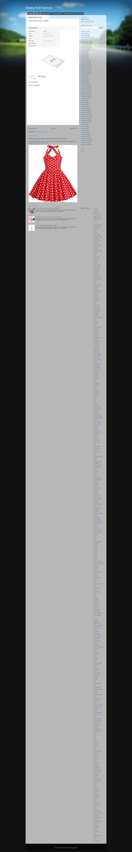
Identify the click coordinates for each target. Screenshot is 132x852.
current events (97, 359)
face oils (96, 428)
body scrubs (97, 279)
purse (95, 667)
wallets (95, 819)
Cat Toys (96, 301)
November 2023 (85, 92)
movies (95, 589)
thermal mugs (97, 781)
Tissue (95, 787)
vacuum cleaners (98, 813)
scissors (96, 692)
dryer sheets (97, 391)
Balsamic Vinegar (98, 236)
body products (97, 277)
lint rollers (96, 549)
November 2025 (85, 43)
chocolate (96, 313)
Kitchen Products (98, 529)
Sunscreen (96, 765)
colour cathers (97, 327)
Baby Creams (97, 224)
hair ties (96, 491)
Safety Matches (97, 683)
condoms (96, 333)
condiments (96, 331)
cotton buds (97, 349)
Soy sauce (96, 743)
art (94, 222)
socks (95, 737)
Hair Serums (97, 489)
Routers (96, 679)
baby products (97, 226)
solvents (96, 741)
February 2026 (85, 37)
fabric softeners (97, 422)
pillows (95, 651)
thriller (95, 783)
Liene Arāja (86, 19)
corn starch (96, 345)
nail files (96, 598)
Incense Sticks (97, 517)
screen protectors (98, 694)
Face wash (96, 434)
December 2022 (85, 114)
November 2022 (85, 116)
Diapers (96, 379)
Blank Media (97, 259)
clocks (95, 319)
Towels (95, 799)
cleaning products (98, 317)
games (95, 459)
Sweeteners (97, 769)
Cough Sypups (97, 353)
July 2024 (83, 76)
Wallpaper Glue (97, 821)
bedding (96, 252)
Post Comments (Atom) (41, 131)
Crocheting (96, 357)
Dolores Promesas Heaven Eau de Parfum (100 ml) (48, 217)
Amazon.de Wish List (70, 13)
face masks (96, 426)
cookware (96, 343)
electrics (96, 404)
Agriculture (96, 212)
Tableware (96, 775)
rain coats (96, 669)
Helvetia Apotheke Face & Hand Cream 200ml (47, 208)
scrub (95, 696)
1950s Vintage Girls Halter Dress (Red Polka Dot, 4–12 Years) (48, 138)
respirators (96, 677)
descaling (96, 375)
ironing (95, 525)
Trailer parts (97, 805)
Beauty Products (98, 250)
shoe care (96, 714)
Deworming (96, 377)
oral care (96, 619)
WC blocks (96, 827)
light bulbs (96, 543)
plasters (96, 657)
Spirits (95, 749)
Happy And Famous (39, 8)
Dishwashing (97, 383)
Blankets (96, 261)
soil (94, 739)
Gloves (45, 31)
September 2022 (85, 120)
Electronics (96, 406)
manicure (96, 565)
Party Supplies (97, 641)
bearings (96, 249)
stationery (96, 755)
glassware (96, 471)
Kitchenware (97, 533)
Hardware (96, 502)
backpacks (96, 228)
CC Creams (97, 305)
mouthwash (96, 587)
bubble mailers (97, 285)
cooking (96, 339)
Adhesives (96, 210)
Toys (95, 801)
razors (95, 671)
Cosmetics (96, 347)
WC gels (96, 829)
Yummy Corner (46, 13)
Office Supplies (97, 615)
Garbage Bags (97, 461)
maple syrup (97, 567)
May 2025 (83, 56)
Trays (95, 807)
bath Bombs (97, 238)
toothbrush (96, 793)
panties (95, 629)
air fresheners (97, 214)
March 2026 (84, 35)
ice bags (96, 515)
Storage (96, 759)
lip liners (96, 553)
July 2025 (83, 51)
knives (95, 537)
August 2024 (84, 74)
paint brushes (97, 627)
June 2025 (83, 54)
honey (95, 506)
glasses (95, 469)
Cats (95, 303)
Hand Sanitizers (98, 498)
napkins (96, 607)
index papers (97, 519)
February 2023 (85, 110)
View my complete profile (87, 21)
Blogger (75, 847)
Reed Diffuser (97, 673)
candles (96, 293)
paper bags (96, 633)
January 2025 (84, 64)
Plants (95, 655)
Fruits (95, 454)
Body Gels (96, 269)
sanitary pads (97, 687)
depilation (96, 373)
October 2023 (84, 94)
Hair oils (96, 485)
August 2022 (84, 122)
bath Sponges (97, 244)
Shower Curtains (98, 720)
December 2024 (85, 66)
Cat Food (96, 295)
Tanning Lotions (98, 779)
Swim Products (97, 771)
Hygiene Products (98, 513)
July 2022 (83, 124)
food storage (97, 446)
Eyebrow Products (98, 416)
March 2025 (84, 60)
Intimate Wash (97, 523)
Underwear (96, 809)
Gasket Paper (97, 465)
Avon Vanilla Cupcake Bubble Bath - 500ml (46, 225)
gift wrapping (97, 467)
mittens (95, 579)
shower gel (96, 722)
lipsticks (96, 557)
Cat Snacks (96, 299)
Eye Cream (96, 410)
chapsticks (96, 307)
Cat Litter (96, 297)
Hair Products (97, 487)
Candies (96, 289)
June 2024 (83, 78)
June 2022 (83, 126)
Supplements (97, 767)
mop (95, 586)
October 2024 (84, 70)
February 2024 (85, 86)
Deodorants (97, 371)
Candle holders (97, 291)
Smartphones (97, 729)
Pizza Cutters (97, 653)
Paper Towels (97, 635)
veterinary (96, 815)
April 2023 (83, 106)
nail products (97, 605)
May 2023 (83, 104)
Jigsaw (95, 527)
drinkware (96, 389)
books (95, 281)
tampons (96, 777)
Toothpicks (96, 797)
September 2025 (85, 47)
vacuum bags (97, 811)
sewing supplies (98, 706)
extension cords (98, 408)
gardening (96, 463)
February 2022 (85, 134)
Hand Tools (96, 500)
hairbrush (96, 493)
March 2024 (84, 84)
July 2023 (83, 100)
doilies (95, 387)
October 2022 (84, 118)
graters (95, 475)
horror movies (97, 508)
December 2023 (85, 90)
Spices (95, 747)
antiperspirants (97, 218)
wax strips (96, 825)
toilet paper (96, 789)
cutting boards (97, 363)
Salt (95, 685)
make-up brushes (98, 561)
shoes (95, 716)
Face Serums (97, 432)
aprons (95, 220)
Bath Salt (96, 242)
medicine (96, 575)
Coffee (95, 325)
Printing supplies (98, 663)
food (95, 444)
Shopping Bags (97, 718)
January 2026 (84, 39)
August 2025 (84, 49)
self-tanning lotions (98, 704)
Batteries (96, 246)
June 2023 (83, 102)
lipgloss (95, 555)
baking (95, 232)
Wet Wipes (96, 831)
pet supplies (97, 645)
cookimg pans (97, 337)
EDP (95, 400)
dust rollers (96, 393)
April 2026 (83, 33)
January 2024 (84, 88)
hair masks (96, 483)
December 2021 (85, 138)
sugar (95, 761)
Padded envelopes (98, 625)
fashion (95, 436)
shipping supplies (98, 712)
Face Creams (97, 424)
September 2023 (85, 96)
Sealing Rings (97, 698)
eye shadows (97, 414)
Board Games (97, 265)
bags (95, 230)
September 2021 (85, 144)
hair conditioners (98, 479)
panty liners (96, 631)
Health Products (98, 504)
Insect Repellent (98, 521)
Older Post (73, 128)
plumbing (96, 659)
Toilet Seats (97, 791)
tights (95, 785)
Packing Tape (97, 623)
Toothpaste (96, 795)
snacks (95, 733)
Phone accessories (98, 647)
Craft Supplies (97, 355)
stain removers (97, 751)
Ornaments (96, 621)
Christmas (96, 315)
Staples (95, 753)
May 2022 (83, 128)
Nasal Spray (97, 611)
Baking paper (97, 234)
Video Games (97, 817)
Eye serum (96, 412)
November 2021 (85, 140)
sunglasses (96, 763)
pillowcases (96, 649)
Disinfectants (97, 385)
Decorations (97, 365)
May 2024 (83, 80)
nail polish (96, 600)
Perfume (96, 643)
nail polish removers (96, 602)
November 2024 (85, 68)
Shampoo (96, 708)
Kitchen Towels (97, 531)
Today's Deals (57, 13)
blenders (96, 263)
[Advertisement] (92, 179)
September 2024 (85, 72)
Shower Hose (97, 724)
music (95, 596)
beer (95, 254)
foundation (96, 450)
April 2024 (83, 82)
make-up (96, 559)
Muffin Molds (97, 591)
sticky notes (97, 757)
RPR (95, 681)
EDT (95, 402)
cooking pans (97, 341)
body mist (96, 273)
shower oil (96, 726)
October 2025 (84, 45)
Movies (80, 13)
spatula (95, 745)
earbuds (96, 395)
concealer (96, 329)
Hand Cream (97, 495)
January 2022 (84, 136)
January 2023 (84, 112)
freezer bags (97, 452)
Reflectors (96, 675)
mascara (96, 569)
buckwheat (96, 287)
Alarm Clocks (97, 216)
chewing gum (97, 311)
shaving (96, 710)
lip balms (96, 551)
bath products (97, 240)
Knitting (95, 535)
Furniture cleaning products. (98, 457)
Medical (96, 573)
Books (37, 13)
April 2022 (83, 130)
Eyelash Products (98, 418)
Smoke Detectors (98, 731)
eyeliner (96, 420)
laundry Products (98, 541)
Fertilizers (96, 438)
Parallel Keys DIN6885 (97, 638)
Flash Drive (96, 440)
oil (94, 617)
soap (95, 735)
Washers (96, 823)
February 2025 (85, 62)
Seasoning (96, 700)
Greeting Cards (97, 477)
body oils (96, 275)
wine (95, 833)
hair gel (95, 481)
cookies (95, 335)
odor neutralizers (98, 613)
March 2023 (84, 108)
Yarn (95, 839)
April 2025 (83, 58)
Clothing (96, 321)
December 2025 (85, 41)
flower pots (96, 442)
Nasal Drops (97, 609)
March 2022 (84, 132)
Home (30, 13)
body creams (97, 267)
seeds (95, 702)
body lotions (97, 271)
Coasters (96, 323)
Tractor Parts (97, 803)
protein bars (97, 665)
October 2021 (84, 142)
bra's (95, 283)
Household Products (96, 510)
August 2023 (84, 98)
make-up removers (98, 563)
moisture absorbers (98, 583)
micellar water (97, 577)
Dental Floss (97, 369)
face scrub (96, 430)
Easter (95, 397)
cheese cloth (97, 309)
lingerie (95, 547)
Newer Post (33, 128)
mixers (95, 581)
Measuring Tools (98, 571)
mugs (95, 593)
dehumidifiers (97, 367)
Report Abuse (85, 208)
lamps (95, 539)
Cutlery (95, 361)
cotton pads (97, 351)
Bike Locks (96, 257)
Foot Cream (97, 448)
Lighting (96, 545)
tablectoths (96, 773)
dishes (95, 381)
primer (95, 661)
